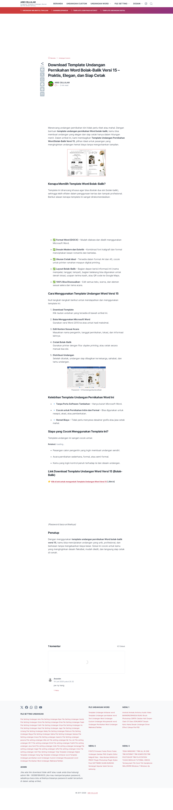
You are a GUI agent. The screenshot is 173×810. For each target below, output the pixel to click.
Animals (134, 716)
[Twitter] (21, 710)
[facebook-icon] (26, 710)
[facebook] (42, 69)
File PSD (140, 733)
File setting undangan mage (43, 758)
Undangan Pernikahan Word (33, 773)
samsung (106, 779)
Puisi (91, 773)
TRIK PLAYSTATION (131, 768)
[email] (42, 94)
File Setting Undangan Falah (38, 728)
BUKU (125, 721)
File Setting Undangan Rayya (33, 740)
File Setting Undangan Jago (48, 734)
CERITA (147, 721)
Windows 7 (127, 779)
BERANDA (58, 3)
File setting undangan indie (52, 755)
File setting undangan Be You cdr (35, 749)
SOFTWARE (98, 773)
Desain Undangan (136, 730)
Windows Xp (138, 779)
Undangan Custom (45, 770)
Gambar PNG (111, 762)
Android (126, 716)
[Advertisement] (86, 35)
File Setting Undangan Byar (58, 722)
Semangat (102, 776)
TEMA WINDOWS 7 (131, 759)
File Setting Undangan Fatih (64, 728)
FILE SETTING (121, 3)
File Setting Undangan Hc (55, 731)
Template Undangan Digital (48, 764)
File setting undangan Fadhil (55, 752)
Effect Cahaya (129, 733)
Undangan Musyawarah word (67, 770)
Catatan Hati (128, 724)
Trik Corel (140, 773)
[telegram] (42, 84)
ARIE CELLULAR (29, 2)
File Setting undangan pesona (42, 746)
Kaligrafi (106, 765)
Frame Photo (110, 759)
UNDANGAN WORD (100, 3)
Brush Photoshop (136, 721)
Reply (57, 693)
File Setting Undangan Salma (60, 740)
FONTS (92, 759)
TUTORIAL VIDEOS (140, 771)
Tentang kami (128, 773)
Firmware (100, 759)
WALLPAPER (139, 776)
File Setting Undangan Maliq (41, 737)
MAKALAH (106, 768)
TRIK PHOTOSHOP (141, 765)
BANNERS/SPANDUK (137, 718)
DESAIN (136, 3)
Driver (147, 730)
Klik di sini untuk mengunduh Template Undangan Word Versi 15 (84, 481)
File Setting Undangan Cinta (50, 725)
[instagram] (35, 710)
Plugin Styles (111, 771)
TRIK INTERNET (134, 762)
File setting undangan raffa (68, 758)
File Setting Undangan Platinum (68, 737)
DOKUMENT (134, 727)
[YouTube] (40, 710)
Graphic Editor (95, 765)
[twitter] (42, 74)
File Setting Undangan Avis (32, 722)
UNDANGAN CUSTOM (76, 3)
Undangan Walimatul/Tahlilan (59, 773)
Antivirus (142, 716)
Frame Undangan (97, 762)
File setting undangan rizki (54, 761)
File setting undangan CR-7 (63, 749)
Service (98, 779)
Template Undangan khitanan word (40, 767)
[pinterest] (42, 89)
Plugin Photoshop (97, 771)
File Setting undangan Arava (51, 743)
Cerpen (138, 724)
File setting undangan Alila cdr (69, 746)
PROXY (114, 768)
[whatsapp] (42, 79)
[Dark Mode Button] (146, 3)
